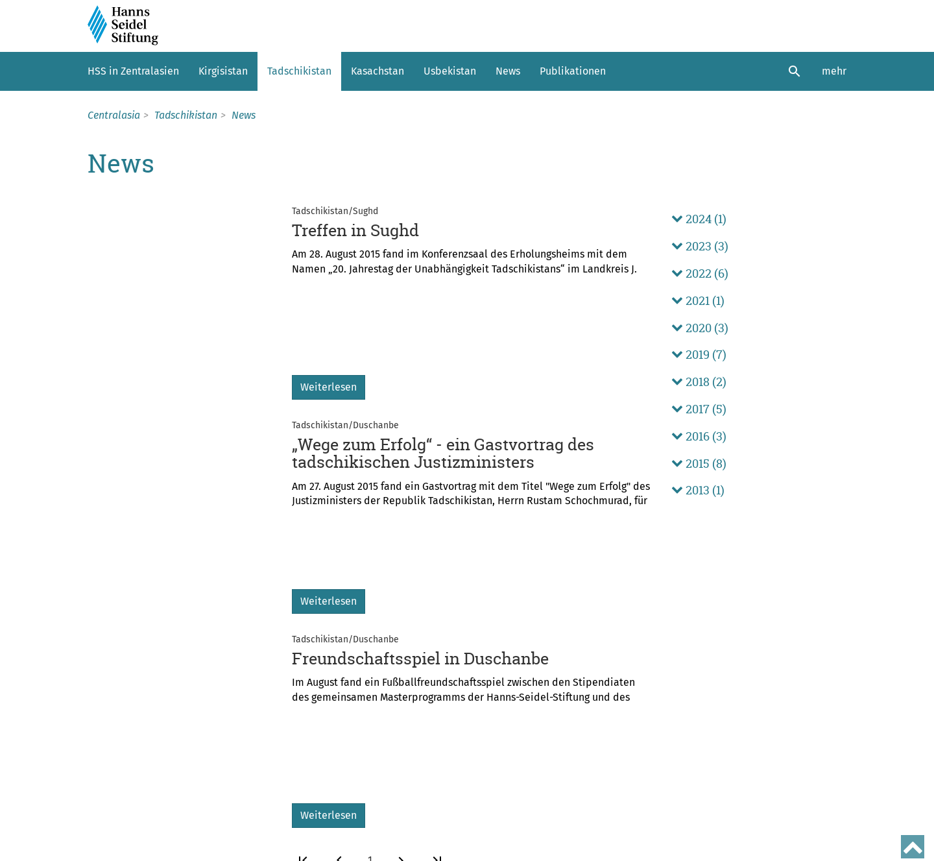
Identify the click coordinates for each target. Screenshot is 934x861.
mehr (834, 71)
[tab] (758, 219)
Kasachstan (377, 71)
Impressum (203, 827)
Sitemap (150, 827)
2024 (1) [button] (698, 219)
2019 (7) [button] (698, 354)
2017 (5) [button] (698, 409)
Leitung (107, 773)
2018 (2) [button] (698, 382)
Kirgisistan (223, 71)
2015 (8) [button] (698, 463)
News (508, 71)
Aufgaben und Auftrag (145, 725)
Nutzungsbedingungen (140, 849)
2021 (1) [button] (697, 301)
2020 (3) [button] (699, 328)
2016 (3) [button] (698, 436)
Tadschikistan (299, 71)
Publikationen (573, 71)
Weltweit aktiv (125, 741)
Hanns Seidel (123, 757)
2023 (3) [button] (699, 246)
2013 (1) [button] (697, 490)
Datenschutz (265, 827)
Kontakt (106, 827)
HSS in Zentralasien (133, 71)
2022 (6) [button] (699, 273)
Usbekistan (450, 71)
